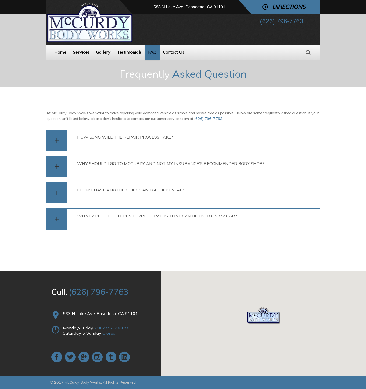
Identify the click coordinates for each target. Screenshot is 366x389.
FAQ (152, 52)
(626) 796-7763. (208, 118)
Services (81, 52)
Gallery (103, 52)
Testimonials (129, 52)
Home (60, 52)
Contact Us (173, 52)
